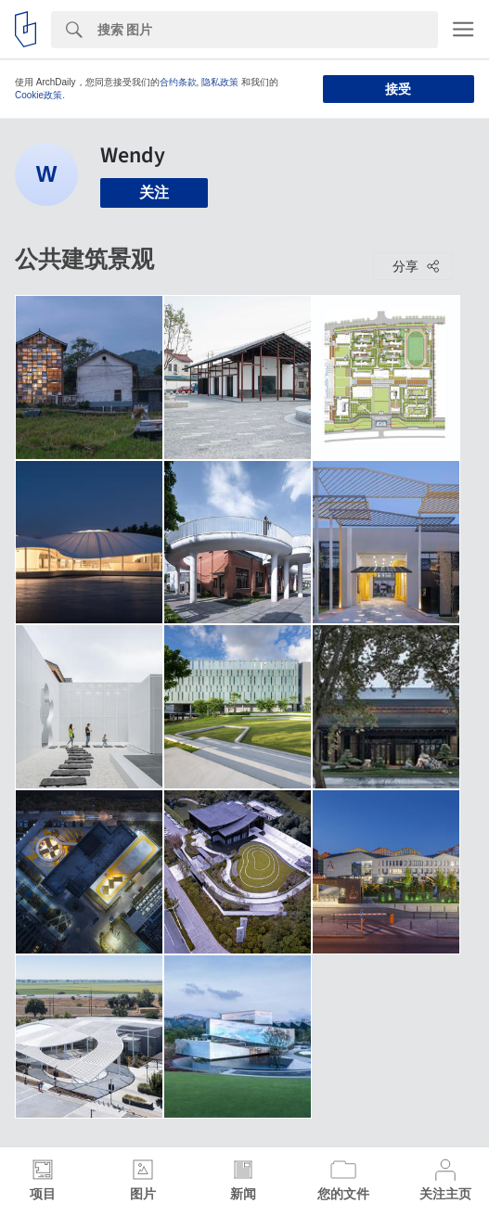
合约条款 (178, 82)
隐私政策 (219, 82)
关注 (154, 192)
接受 (398, 89)
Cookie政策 (38, 95)
